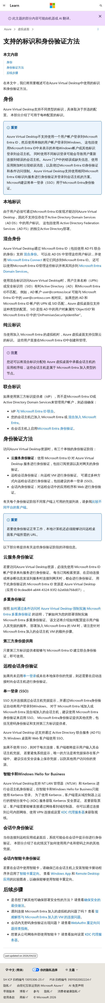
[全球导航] (4, 5)
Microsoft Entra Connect (24, 260)
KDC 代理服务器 (73, 812)
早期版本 (9, 991)
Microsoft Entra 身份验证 (55, 428)
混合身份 (30, 254)
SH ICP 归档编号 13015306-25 (22, 979)
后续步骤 (12, 73)
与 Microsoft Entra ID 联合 (35, 411)
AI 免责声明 (76, 985)
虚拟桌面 (23, 29)
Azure (7, 29)
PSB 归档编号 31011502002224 (69, 979)
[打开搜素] (101, 5)
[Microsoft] (52, 5)
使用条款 (9, 997)
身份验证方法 (15, 67)
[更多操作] (98, 29)
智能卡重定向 (29, 873)
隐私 (6, 985)
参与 (36, 991)
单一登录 (29, 676)
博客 (22, 991)
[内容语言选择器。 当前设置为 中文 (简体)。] (14, 970)
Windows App (61, 873)
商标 (22, 997)
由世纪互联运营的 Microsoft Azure (39, 985)
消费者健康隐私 (68, 991)
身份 (9, 62)
